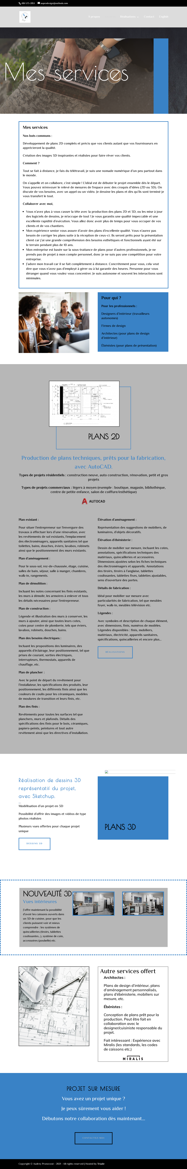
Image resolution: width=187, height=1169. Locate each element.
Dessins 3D (34, 843)
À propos (94, 17)
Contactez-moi (94, 1138)
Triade (100, 1164)
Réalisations (128, 17)
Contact (149, 17)
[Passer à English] (163, 21)
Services (110, 17)
